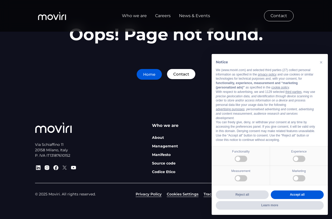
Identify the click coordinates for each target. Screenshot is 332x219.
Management (165, 146)
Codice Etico (163, 171)
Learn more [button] (269, 205)
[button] (321, 62)
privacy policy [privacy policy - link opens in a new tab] (267, 74)
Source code (164, 163)
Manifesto (161, 154)
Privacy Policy (149, 194)
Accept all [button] (297, 194)
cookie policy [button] (280, 87)
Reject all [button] (242, 194)
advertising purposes (230, 109)
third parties (293, 92)
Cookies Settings (182, 194)
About (158, 137)
